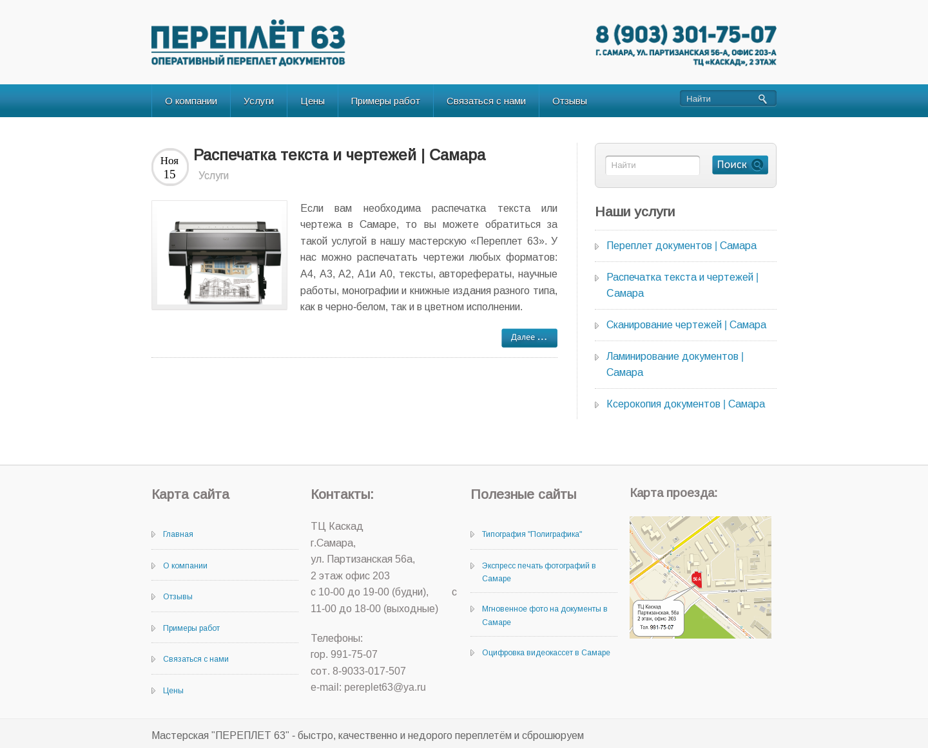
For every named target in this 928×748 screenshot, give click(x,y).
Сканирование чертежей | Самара (686, 324)
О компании (191, 100)
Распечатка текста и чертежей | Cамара (339, 155)
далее (529, 338)
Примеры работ (385, 100)
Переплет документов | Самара (681, 245)
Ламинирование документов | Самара (675, 365)
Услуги (259, 100)
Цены (312, 100)
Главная (178, 534)
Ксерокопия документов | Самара (685, 403)
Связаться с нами (486, 100)
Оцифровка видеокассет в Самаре (546, 652)
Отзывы (569, 100)
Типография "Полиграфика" (532, 534)
